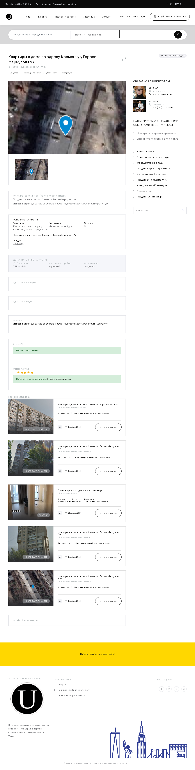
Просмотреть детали (108, 427)
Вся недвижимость (146, 151)
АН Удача (153, 101)
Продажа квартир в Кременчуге (153, 168)
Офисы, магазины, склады (150, 162)
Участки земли (144, 191)
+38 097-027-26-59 (162, 94)
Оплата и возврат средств (71, 695)
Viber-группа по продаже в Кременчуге (157, 138)
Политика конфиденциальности (74, 690)
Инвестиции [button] (89, 16)
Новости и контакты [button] (65, 16)
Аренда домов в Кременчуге (152, 185)
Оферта (62, 684)
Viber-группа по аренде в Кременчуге (156, 133)
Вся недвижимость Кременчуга (153, 157)
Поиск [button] (28, 16)
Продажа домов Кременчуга (152, 179)
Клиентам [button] (43, 16)
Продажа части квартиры (150, 196)
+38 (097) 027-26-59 (163, 107)
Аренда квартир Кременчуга (151, 174)
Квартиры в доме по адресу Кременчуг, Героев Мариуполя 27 (52, 59)
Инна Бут (153, 87)
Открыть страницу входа (59, 379)
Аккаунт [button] (106, 16)
